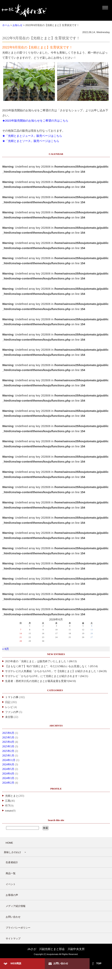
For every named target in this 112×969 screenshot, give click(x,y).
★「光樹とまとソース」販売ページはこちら (30, 140)
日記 (7, 702)
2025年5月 (8, 737)
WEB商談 (15, 963)
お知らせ (17, 25)
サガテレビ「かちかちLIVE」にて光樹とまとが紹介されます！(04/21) (46, 676)
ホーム (6, 25)
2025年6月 (8, 733)
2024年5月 (8, 769)
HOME (9, 842)
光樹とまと (11, 795)
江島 (7, 800)
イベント (11, 884)
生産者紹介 (12, 862)
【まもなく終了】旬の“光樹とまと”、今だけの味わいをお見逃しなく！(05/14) (51, 666)
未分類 (9, 717)
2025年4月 (8, 741)
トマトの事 (11, 697)
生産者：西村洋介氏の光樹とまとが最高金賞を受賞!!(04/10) (40, 681)
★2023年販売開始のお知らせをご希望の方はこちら (35, 120)
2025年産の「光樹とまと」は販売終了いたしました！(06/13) (41, 661)
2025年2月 (8, 751)
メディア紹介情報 (15, 906)
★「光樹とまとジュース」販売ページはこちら (32, 135)
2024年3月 (8, 778)
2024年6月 (8, 764)
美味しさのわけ (12, 852)
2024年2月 (8, 782)
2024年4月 (8, 773)
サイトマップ (13, 938)
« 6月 (5, 648)
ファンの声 (11, 712)
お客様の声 (12, 895)
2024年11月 (8, 760)
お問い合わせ (13, 916)
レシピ (9, 707)
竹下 (7, 805)
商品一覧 (11, 873)
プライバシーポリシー (18, 927)
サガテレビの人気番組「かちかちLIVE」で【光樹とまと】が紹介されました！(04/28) (56, 671)
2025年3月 (8, 746)
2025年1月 (8, 755)
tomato (9, 810)
